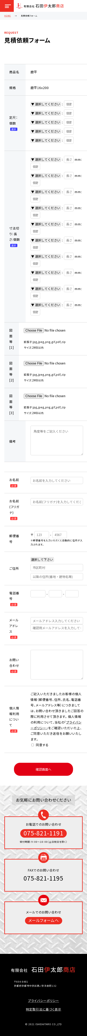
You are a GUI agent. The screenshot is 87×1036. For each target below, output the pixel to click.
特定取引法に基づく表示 (43, 1009)
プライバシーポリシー (43, 1000)
